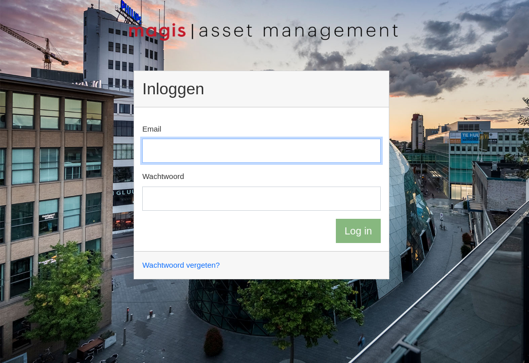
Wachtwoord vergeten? (181, 265)
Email (151, 129)
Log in (358, 230)
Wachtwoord (163, 176)
